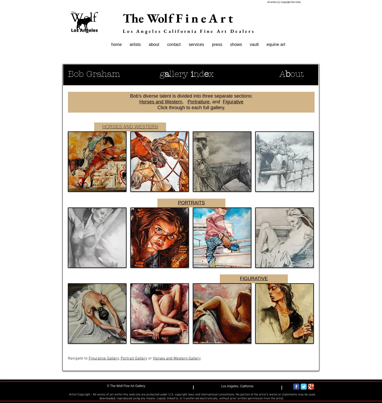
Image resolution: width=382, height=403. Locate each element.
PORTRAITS (191, 202)
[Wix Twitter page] (304, 387)
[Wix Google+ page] (311, 387)
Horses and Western (160, 101)
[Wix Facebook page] (296, 387)
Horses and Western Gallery (177, 358)
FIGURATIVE (254, 278)
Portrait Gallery (134, 358)
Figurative (233, 101)
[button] (97, 161)
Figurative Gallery (104, 358)
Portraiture (199, 101)
